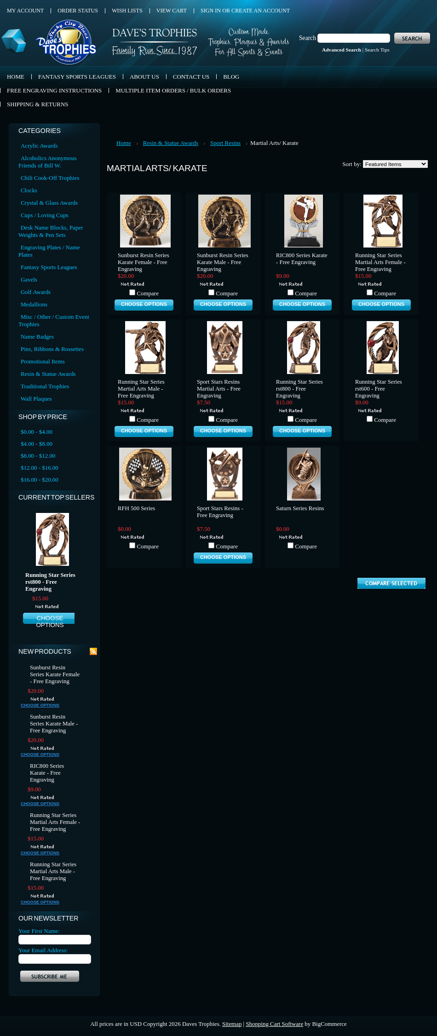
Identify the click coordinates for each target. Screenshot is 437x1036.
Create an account (260, 10)
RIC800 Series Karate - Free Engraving (47, 773)
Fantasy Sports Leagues (49, 267)
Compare (148, 293)
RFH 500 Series (136, 508)
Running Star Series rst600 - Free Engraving (378, 389)
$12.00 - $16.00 (39, 467)
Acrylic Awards (39, 145)
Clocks (29, 190)
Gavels (29, 279)
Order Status (78, 10)
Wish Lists (127, 10)
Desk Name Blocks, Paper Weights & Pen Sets (50, 231)
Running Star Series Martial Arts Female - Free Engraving (55, 822)
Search (307, 38)
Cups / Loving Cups (45, 215)
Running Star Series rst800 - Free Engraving (50, 582)
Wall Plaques (36, 398)
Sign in (211, 10)
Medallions (34, 304)
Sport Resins (225, 142)
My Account (25, 10)
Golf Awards (36, 291)
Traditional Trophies (45, 386)
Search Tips (377, 49)
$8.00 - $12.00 (38, 455)
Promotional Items (43, 361)
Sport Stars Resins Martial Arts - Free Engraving (219, 389)
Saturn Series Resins (300, 508)
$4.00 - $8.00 (36, 443)
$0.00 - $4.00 (36, 431)
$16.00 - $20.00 (39, 479)
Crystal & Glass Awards (49, 202)
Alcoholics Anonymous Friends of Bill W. (47, 162)
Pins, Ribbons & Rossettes (52, 348)
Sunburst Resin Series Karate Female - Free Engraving (55, 674)
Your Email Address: (43, 950)
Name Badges (37, 336)
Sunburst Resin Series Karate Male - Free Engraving (54, 724)
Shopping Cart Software (274, 1023)
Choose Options (49, 621)
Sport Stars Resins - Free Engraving (220, 511)
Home (123, 142)
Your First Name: (39, 930)
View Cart (171, 10)
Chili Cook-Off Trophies (50, 177)
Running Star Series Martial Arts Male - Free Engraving (53, 871)
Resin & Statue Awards (48, 373)
